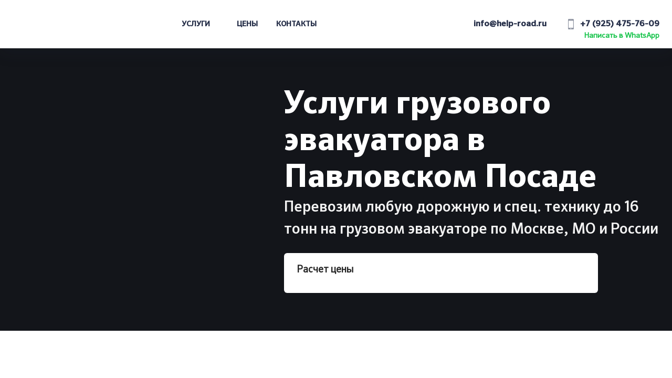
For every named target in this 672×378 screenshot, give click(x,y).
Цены (247, 24)
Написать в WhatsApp (621, 35)
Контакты (296, 24)
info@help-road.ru (510, 24)
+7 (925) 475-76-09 (619, 24)
